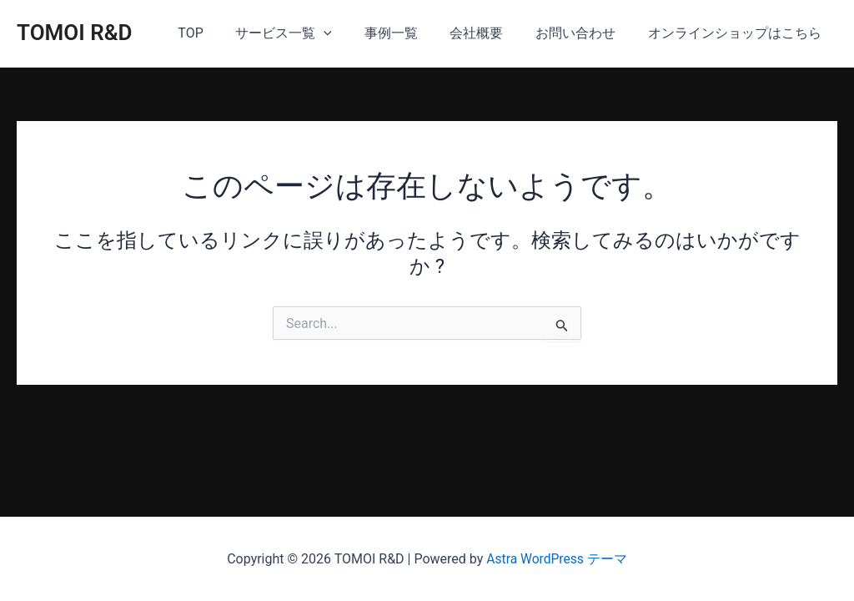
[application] (348, 33)
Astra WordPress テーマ (556, 559)
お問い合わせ (584, 33)
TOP (221, 33)
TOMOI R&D (75, 32)
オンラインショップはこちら (737, 33)
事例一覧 (410, 33)
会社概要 (490, 33)
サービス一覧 (308, 33)
